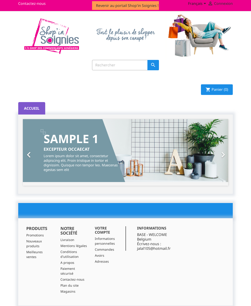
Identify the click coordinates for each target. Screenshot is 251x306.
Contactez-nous (32, 3)
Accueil (31, 108)
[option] (125, 150)
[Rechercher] (125, 65)
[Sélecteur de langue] (198, 4)
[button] (38, 152)
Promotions (35, 235)
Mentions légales (73, 246)
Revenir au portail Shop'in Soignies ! (127, 5)
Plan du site (69, 285)
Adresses (102, 261)
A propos (67, 262)
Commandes (104, 249)
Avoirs (99, 255)
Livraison (67, 240)
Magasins (67, 291)
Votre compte (102, 230)
